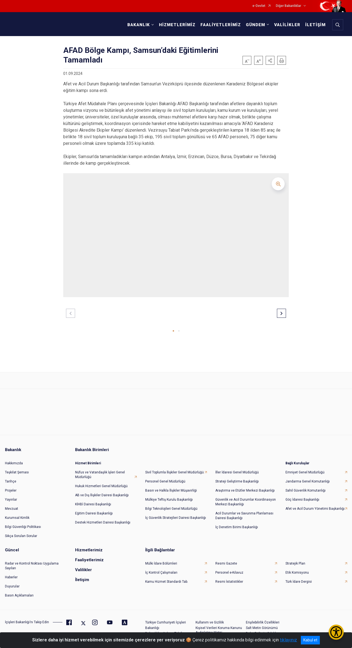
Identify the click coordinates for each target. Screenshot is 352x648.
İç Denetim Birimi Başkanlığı (236, 523)
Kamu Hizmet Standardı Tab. (166, 577)
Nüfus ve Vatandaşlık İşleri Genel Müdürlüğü (100, 470)
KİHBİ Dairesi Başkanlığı (93, 500)
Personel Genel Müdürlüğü (165, 477)
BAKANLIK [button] (137, 24)
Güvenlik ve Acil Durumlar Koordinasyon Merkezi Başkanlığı (245, 498)
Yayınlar (11, 495)
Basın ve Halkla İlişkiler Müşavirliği (171, 486)
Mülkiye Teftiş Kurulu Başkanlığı (169, 495)
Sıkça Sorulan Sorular (21, 532)
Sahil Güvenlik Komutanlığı (305, 486)
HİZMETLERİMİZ (176, 24)
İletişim (82, 575)
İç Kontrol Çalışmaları (161, 568)
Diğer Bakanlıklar (288, 6)
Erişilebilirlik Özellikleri (262, 618)
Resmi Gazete (226, 559)
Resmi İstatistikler (229, 577)
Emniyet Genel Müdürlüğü (304, 468)
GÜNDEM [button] (254, 24)
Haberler (11, 573)
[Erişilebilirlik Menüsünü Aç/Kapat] (336, 632)
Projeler (10, 486)
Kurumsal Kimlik (17, 514)
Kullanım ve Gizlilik (210, 618)
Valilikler (83, 565)
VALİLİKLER (286, 24)
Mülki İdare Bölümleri (161, 559)
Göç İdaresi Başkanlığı (302, 495)
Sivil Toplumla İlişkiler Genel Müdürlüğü (174, 468)
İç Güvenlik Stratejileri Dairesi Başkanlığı (175, 514)
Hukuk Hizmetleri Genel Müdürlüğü (101, 482)
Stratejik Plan (295, 559)
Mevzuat (11, 504)
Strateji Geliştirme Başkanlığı (237, 477)
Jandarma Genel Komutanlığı (307, 477)
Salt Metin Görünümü (262, 624)
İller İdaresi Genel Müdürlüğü (237, 468)
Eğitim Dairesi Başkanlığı (94, 509)
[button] (270, 60)
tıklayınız (288, 639)
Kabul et (310, 640)
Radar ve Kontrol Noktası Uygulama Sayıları (32, 561)
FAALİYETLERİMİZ (219, 24)
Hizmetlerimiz (89, 545)
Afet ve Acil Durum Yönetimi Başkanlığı (315, 504)
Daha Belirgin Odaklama (264, 629)
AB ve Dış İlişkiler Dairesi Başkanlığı (102, 491)
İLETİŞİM (314, 24)
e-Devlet (258, 6)
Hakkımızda (14, 459)
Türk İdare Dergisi (298, 577)
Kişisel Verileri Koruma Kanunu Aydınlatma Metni (219, 626)
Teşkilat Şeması (17, 468)
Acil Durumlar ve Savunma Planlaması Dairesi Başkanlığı (244, 511)
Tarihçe (10, 477)
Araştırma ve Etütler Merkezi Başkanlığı (245, 486)
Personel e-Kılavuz (229, 568)
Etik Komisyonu (297, 568)
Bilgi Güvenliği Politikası (23, 523)
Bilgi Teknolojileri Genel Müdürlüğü (171, 504)
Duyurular (12, 582)
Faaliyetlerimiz (89, 555)
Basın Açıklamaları (19, 591)
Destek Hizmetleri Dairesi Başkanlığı (102, 518)
